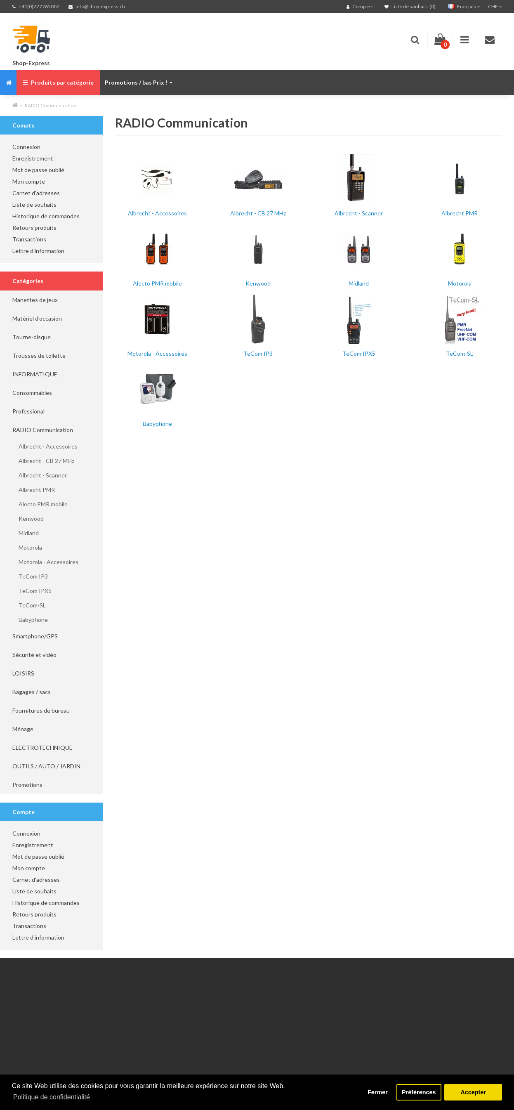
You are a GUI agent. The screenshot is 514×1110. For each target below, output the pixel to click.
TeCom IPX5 (32, 590)
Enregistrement (32, 158)
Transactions (29, 239)
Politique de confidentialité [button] (51, 1097)
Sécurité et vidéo (34, 654)
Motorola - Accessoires (45, 561)
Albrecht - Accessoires (45, 446)
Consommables (32, 392)
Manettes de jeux (35, 299)
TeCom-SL (29, 605)
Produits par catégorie (58, 82)
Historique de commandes (46, 216)
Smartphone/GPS (35, 636)
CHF (495, 6)
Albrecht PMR (33, 489)
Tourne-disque (31, 336)
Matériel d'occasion (37, 318)
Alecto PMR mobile (40, 504)
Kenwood (28, 518)
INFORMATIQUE (34, 374)
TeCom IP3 (30, 576)
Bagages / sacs (31, 691)
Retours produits (34, 227)
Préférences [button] (419, 1092)
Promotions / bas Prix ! (138, 82)
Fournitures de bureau (41, 710)
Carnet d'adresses (36, 192)
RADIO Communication (50, 105)
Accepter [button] (473, 1092)
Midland (25, 532)
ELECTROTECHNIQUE (42, 747)
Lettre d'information (38, 250)
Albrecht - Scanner (39, 475)
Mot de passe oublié (38, 169)
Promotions (27, 784)
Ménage (22, 728)
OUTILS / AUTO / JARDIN (46, 766)
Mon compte (28, 181)
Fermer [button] (378, 1092)
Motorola (27, 547)
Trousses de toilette (39, 355)
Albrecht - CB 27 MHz (43, 460)
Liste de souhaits (34, 204)
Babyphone (30, 619)
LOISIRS (23, 673)
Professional (28, 411)
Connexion (26, 146)
